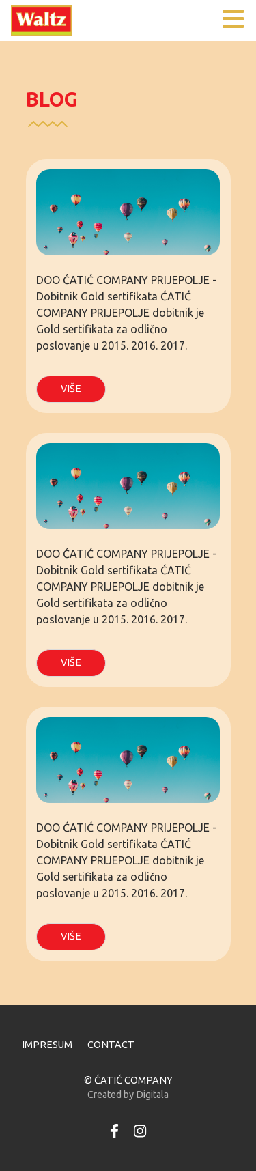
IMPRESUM (47, 1044)
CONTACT (110, 1044)
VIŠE (71, 388)
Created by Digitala (128, 1094)
